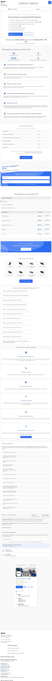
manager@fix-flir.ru (5, 643)
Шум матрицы (4, 234)
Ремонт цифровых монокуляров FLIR (16, 622)
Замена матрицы (5, 131)
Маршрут (19, 555)
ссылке (6, 611)
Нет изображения (5, 216)
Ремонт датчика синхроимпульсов (8, 144)
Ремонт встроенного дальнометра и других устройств (11, 137)
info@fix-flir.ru (4, 639)
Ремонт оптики (4, 147)
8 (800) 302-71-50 (5, 636)
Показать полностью (6, 496)
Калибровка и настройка (6, 141)
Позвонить (38, 9)
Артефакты (4, 229)
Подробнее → (47, 216)
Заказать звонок (26, 249)
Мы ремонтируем (13, 9)
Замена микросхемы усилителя (7, 134)
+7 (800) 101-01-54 (23, 3)
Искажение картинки (6, 220)
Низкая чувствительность (7, 225)
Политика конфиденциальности (26, 673)
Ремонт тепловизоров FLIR (14, 616)
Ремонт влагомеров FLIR (13, 619)
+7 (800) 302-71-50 (33, 3)
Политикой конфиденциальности (36, 510)
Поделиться (2, 663)
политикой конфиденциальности (31, 184)
